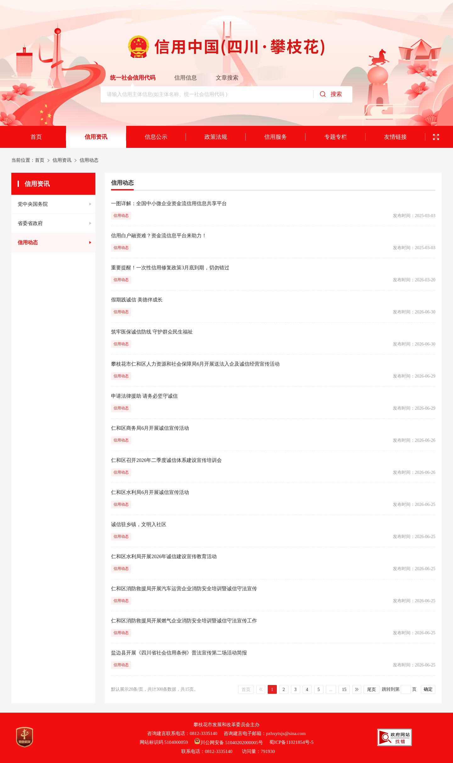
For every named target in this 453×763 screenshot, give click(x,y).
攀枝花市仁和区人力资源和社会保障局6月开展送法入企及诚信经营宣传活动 (195, 364)
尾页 (371, 689)
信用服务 (275, 137)
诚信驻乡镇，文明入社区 (138, 524)
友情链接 (395, 137)
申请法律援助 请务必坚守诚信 (144, 396)
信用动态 (28, 242)
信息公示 (156, 137)
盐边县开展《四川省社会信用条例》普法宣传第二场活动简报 (179, 652)
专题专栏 (335, 137)
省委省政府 (30, 223)
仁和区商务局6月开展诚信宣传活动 (150, 428)
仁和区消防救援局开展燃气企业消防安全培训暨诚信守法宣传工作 (184, 620)
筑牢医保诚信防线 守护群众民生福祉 (152, 331)
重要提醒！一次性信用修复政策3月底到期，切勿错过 (170, 267)
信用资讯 (96, 137)
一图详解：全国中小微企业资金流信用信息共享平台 (169, 203)
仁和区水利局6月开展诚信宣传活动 (150, 492)
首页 (36, 137)
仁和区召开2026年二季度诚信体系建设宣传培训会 (166, 460)
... (331, 689)
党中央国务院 (33, 204)
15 (344, 689)
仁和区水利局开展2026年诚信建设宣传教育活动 (164, 556)
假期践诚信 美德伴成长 (137, 299)
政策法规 (215, 137)
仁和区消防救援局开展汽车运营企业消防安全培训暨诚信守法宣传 (184, 588)
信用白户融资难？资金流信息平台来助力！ (159, 235)
